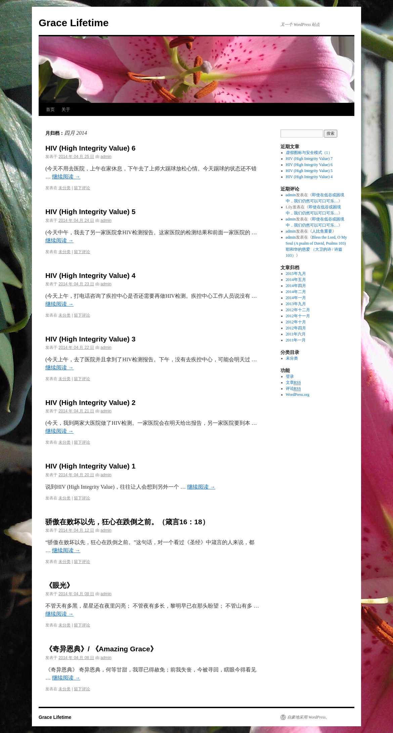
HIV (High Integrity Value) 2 (90, 402)
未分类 (64, 188)
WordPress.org (297, 394)
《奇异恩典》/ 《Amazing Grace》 (101, 649)
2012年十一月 (298, 316)
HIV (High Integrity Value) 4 (90, 275)
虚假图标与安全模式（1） (309, 152)
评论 (293, 388)
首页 (50, 109)
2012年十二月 (298, 310)
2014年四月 (296, 285)
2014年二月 (296, 291)
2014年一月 (296, 297)
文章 (293, 382)
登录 (290, 376)
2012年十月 (296, 322)
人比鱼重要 (322, 231)
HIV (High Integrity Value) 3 (90, 339)
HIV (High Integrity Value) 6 (90, 148)
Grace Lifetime (73, 22)
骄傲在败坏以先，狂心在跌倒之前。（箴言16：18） (127, 522)
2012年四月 (296, 328)
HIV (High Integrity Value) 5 (90, 211)
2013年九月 (296, 303)
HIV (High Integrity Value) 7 (309, 158)
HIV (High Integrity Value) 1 (90, 466)
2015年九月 (296, 273)
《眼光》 (59, 585)
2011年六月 (296, 334)
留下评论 (82, 188)
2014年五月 (296, 279)
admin (106, 156)
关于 (65, 109)
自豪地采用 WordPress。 (308, 717)
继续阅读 (66, 176)
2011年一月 (296, 340)
